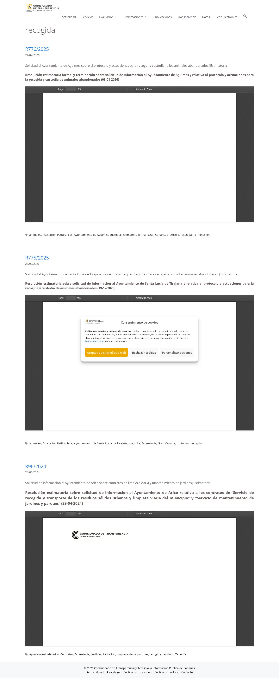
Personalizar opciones (177, 352)
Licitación (109, 654)
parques (142, 654)
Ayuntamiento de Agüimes (91, 235)
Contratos (66, 654)
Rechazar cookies (144, 352)
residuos (168, 654)
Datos (206, 17)
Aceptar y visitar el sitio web (106, 352)
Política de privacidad (138, 672)
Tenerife (180, 654)
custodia (115, 235)
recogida (186, 235)
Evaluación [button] (110, 17)
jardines (96, 654)
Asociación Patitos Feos (57, 235)
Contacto (187, 672)
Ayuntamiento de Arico (44, 654)
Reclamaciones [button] (137, 17)
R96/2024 (35, 466)
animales (35, 235)
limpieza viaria (126, 654)
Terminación (201, 235)
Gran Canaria (156, 235)
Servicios (87, 17)
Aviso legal (114, 672)
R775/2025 (37, 257)
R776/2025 (37, 49)
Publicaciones (162, 17)
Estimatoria (149, 443)
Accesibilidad (95, 672)
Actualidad (69, 17)
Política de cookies (95, 341)
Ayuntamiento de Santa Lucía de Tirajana (100, 443)
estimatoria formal (134, 235)
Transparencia (186, 17)
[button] (245, 17)
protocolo (173, 235)
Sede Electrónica (226, 17)
